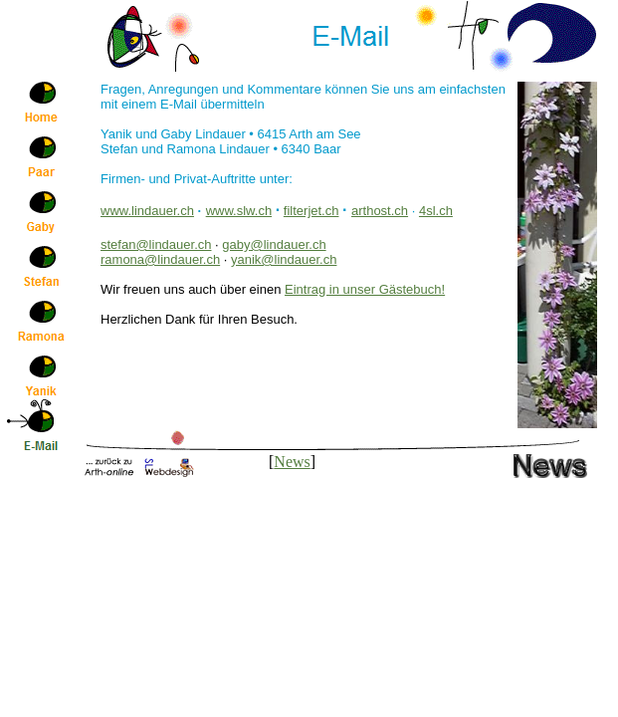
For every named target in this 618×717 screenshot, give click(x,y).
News (291, 461)
